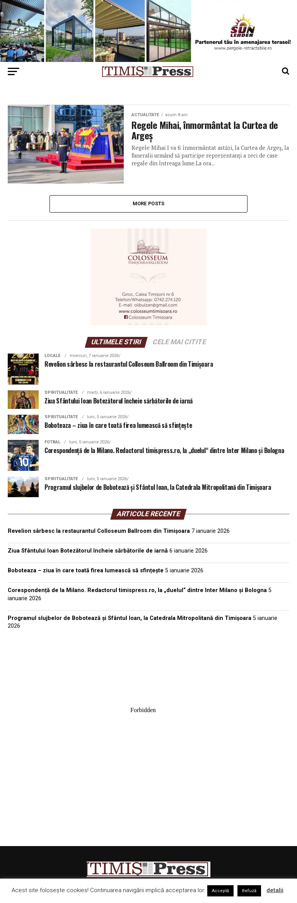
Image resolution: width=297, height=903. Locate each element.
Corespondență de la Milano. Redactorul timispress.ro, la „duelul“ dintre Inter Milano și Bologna (137, 590)
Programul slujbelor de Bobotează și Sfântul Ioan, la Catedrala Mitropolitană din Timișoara (129, 618)
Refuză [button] (249, 890)
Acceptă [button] (220, 890)
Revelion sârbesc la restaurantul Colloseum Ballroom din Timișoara (99, 531)
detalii (274, 890)
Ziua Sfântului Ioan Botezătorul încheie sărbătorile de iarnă (88, 551)
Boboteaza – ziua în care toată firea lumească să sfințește (86, 570)
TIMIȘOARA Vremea (148, 674)
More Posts (149, 203)
